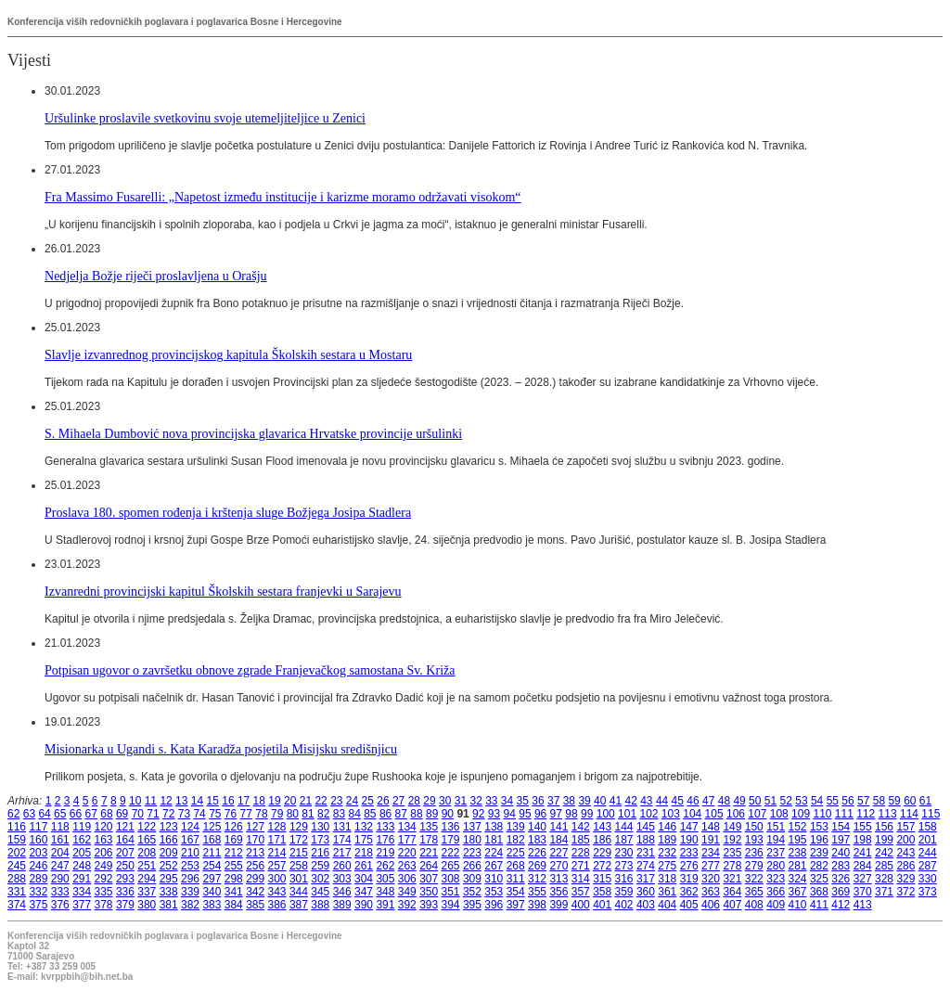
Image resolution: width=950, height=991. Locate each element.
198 (863, 839)
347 (363, 891)
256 (255, 865)
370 (863, 891)
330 (927, 878)
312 (537, 878)
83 (339, 813)
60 (910, 800)
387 (298, 904)
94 (510, 813)
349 (407, 891)
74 (199, 813)
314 (580, 878)
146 (667, 826)
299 (255, 878)
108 (779, 813)
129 (298, 826)
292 (104, 878)
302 (320, 878)
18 (259, 800)
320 (710, 878)
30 (445, 800)
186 (602, 839)
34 (507, 800)
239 (819, 852)
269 (537, 865)
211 (211, 852)
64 (44, 813)
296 (190, 878)
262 (385, 865)
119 (81, 826)
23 (336, 800)
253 (190, 865)
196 (819, 839)
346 (342, 891)
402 (624, 904)
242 (884, 852)
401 (602, 904)
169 (234, 839)
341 (234, 891)
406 (710, 904)
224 (493, 852)
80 (293, 813)
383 (211, 904)
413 (863, 904)
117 (38, 826)
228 (580, 852)
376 (60, 904)
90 (448, 813)
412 (840, 904)
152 (798, 826)
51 (770, 800)
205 (81, 852)
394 (451, 904)
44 (662, 800)
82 (323, 813)
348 (385, 891)
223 (472, 852)
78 (261, 813)
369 (840, 891)
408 (754, 904)
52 (786, 800)
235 (732, 852)
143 (602, 826)
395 (472, 904)
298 (234, 878)
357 (580, 891)
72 (168, 813)
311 (516, 878)
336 (125, 891)
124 (190, 826)
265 (451, 865)
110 (822, 813)
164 (125, 839)
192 (732, 839)
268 (516, 865)
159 (16, 839)
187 (624, 839)
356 (558, 891)
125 (211, 826)
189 (667, 839)
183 (537, 839)
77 (246, 813)
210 (190, 852)
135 (428, 826)
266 (472, 865)
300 (277, 878)
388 (320, 904)
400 (580, 904)
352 (472, 891)
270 (558, 865)
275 (667, 865)
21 (306, 800)
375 (38, 904)
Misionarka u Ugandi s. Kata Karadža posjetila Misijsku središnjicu (221, 748)
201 (927, 839)
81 (308, 813)
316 (624, 878)
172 (298, 839)
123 (169, 826)
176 (385, 839)
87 (401, 813)
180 (472, 839)
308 (451, 878)
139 (516, 826)
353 (493, 891)
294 (146, 878)
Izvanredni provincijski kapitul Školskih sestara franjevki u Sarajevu (223, 591)
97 (556, 813)
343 (277, 891)
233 (689, 852)
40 (600, 800)
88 (416, 813)
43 (646, 800)
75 (215, 813)
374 (16, 904)
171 (277, 839)
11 (151, 800)
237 (775, 852)
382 (190, 904)
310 (493, 878)
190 (689, 839)
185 (580, 839)
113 (888, 813)
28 (414, 800)
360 (645, 891)
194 (775, 839)
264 (428, 865)
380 (146, 904)
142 (580, 826)
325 (819, 878)
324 (798, 878)
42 (630, 800)
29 (429, 800)
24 (352, 800)
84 (354, 813)
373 (927, 891)
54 (817, 800)
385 (255, 904)
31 (461, 800)
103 (670, 813)
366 (775, 891)
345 (320, 891)
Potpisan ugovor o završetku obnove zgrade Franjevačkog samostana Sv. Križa (250, 670)
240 (840, 852)
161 (60, 839)
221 (428, 852)
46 (693, 800)
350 (428, 891)
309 (472, 878)
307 (428, 878)
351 (451, 891)
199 (884, 839)
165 (146, 839)
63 (29, 813)
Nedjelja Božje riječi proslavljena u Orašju (156, 275)
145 (645, 826)
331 (16, 891)
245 (16, 865)
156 (884, 826)
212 (234, 852)
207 (125, 852)
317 (645, 878)
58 (879, 800)
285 (884, 865)
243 (905, 852)
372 (905, 891)
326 (840, 878)
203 (38, 852)
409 (775, 904)
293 (125, 878)
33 (491, 800)
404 (667, 904)
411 (819, 904)
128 (277, 826)
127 (255, 826)
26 (383, 800)
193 (754, 839)
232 (667, 852)
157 (905, 826)
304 (363, 878)
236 (754, 852)
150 (754, 826)
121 (125, 826)
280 (775, 865)
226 (537, 852)
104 (692, 813)
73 (184, 813)
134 (407, 826)
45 (678, 800)
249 (104, 865)
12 (166, 800)
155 (863, 826)
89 (432, 813)
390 (363, 904)
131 (342, 826)
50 (755, 800)
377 (81, 904)
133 (385, 826)
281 (798, 865)
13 (181, 800)
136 (451, 826)
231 (645, 852)
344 (298, 891)
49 (739, 800)
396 (493, 904)
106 (735, 813)
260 (342, 865)
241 (863, 852)
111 (844, 813)
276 (689, 865)
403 (645, 904)
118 (60, 826)
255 (234, 865)
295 (169, 878)
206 (104, 852)
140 (537, 826)
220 (407, 852)
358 (602, 891)
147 (689, 826)
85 (370, 813)
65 (60, 813)
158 (927, 826)
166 (169, 839)
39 (584, 800)
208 (146, 852)
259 (320, 865)
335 (104, 891)
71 (153, 813)
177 (407, 839)
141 (558, 826)
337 (146, 891)
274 (645, 865)
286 (905, 865)
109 (800, 813)
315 (602, 878)
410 (798, 904)
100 (606, 813)
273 (624, 865)
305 (385, 878)
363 (710, 891)
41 (616, 800)
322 (754, 878)
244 (927, 852)
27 (398, 800)
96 (540, 813)
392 (407, 904)
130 (320, 826)
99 (587, 813)
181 (493, 839)
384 (234, 904)
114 (909, 813)
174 (342, 839)
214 (277, 852)
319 (689, 878)
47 (708, 800)
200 (905, 839)
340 (211, 891)
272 (602, 865)
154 (840, 826)
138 (493, 826)
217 (342, 852)
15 (213, 800)
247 (60, 865)
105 (714, 813)
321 (732, 878)
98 (571, 813)
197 (840, 839)
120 (104, 826)
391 (385, 904)
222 (451, 852)
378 (104, 904)
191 (710, 839)
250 (125, 865)
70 (138, 813)
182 (516, 839)
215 (298, 852)
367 (798, 891)
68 (106, 813)
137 (472, 826)
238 (798, 852)
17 (244, 800)
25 (368, 800)
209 (169, 852)
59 (894, 800)
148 (710, 826)
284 (863, 865)
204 (60, 852)
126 (234, 826)
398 (537, 904)
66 (76, 813)
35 (523, 800)
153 (819, 826)
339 (190, 891)
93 (494, 813)
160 (38, 839)
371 (884, 891)
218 (363, 852)
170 (255, 839)
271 (580, 865)
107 (757, 813)
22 (321, 800)
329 (905, 878)
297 (211, 878)
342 (255, 891)
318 (667, 878)
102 (648, 813)
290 (60, 878)
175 (363, 839)
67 (91, 813)
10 (135, 800)
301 (298, 878)
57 (863, 800)
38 (569, 800)
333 (60, 891)
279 (754, 865)
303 (342, 878)
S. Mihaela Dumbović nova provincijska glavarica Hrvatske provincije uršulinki (253, 433)
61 (925, 800)
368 (819, 891)
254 (211, 865)
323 (775, 878)
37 (553, 800)
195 (798, 839)
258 (298, 865)
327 (863, 878)
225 (516, 852)
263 (407, 865)
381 (169, 904)
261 (363, 865)
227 (558, 852)
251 (146, 865)
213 (255, 852)
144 (624, 826)
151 (775, 826)
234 (710, 852)
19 (274, 800)
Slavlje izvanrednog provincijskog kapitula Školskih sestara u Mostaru (228, 354)
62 (13, 813)
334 (81, 891)
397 (516, 904)
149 (732, 826)
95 (525, 813)
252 (169, 865)
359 (624, 891)
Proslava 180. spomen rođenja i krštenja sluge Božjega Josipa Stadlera (228, 512)
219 (385, 852)
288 (16, 878)
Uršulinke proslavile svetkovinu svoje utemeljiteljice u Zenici (205, 117)
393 (428, 904)
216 (320, 852)
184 (558, 839)
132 (363, 826)
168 (211, 839)
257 (277, 865)
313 (558, 878)
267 (493, 865)
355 (537, 891)
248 (81, 865)
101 (627, 813)
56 (847, 800)
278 (732, 865)
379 (125, 904)
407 (732, 904)
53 (801, 800)
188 (645, 839)
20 (290, 800)
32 (475, 800)
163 (104, 839)
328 (884, 878)
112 (865, 813)
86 (385, 813)
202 (16, 852)
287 (927, 865)
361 (667, 891)
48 (724, 800)
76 (231, 813)
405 (689, 904)
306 (407, 878)
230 (624, 852)
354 (516, 891)
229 (602, 852)
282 (819, 865)
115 (930, 813)
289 (38, 878)
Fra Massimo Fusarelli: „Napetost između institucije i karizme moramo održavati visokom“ (283, 196)
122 (146, 826)
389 (342, 904)
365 (754, 891)
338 (169, 891)
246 (38, 865)
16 (228, 800)
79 (277, 813)
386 (277, 904)
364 (732, 891)
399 (558, 904)
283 (840, 865)
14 (197, 800)
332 (38, 891)
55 (833, 800)
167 (190, 839)
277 (710, 865)
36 (538, 800)
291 (81, 878)
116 (16, 826)
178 (428, 839)
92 (478, 813)
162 (81, 839)
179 (451, 839)
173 (320, 839)
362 (689, 891)
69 (122, 813)
